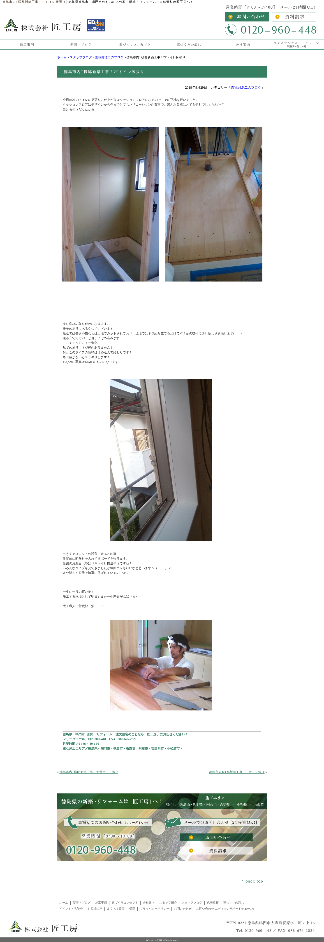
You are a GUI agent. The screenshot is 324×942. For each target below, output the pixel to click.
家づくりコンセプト (125, 902)
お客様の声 (95, 908)
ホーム (62, 57)
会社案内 (149, 902)
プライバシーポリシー (154, 908)
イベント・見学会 (71, 908)
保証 (132, 908)
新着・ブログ (81, 902)
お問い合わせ (183, 908)
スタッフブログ (81, 57)
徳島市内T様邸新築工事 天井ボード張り (89, 772)
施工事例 (101, 902)
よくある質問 (116, 908)
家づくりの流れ (233, 902)
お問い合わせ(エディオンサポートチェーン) (225, 908)
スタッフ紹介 (168, 902)
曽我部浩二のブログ (109, 57)
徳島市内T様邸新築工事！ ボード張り (237, 772)
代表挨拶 (213, 902)
